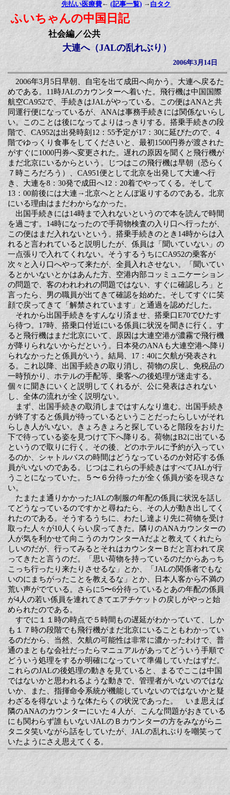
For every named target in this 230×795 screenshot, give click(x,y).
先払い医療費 (81, 4)
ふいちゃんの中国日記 (70, 18)
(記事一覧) (126, 4)
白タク (160, 4)
